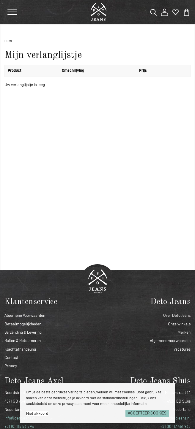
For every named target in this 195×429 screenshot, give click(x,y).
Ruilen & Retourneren (22, 340)
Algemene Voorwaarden (24, 315)
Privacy (10, 366)
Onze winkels (179, 324)
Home (8, 41)
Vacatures (182, 349)
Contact (11, 357)
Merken (184, 332)
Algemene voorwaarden (170, 340)
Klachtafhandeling (20, 349)
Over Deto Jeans (177, 315)
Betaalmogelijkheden (22, 324)
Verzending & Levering (23, 332)
